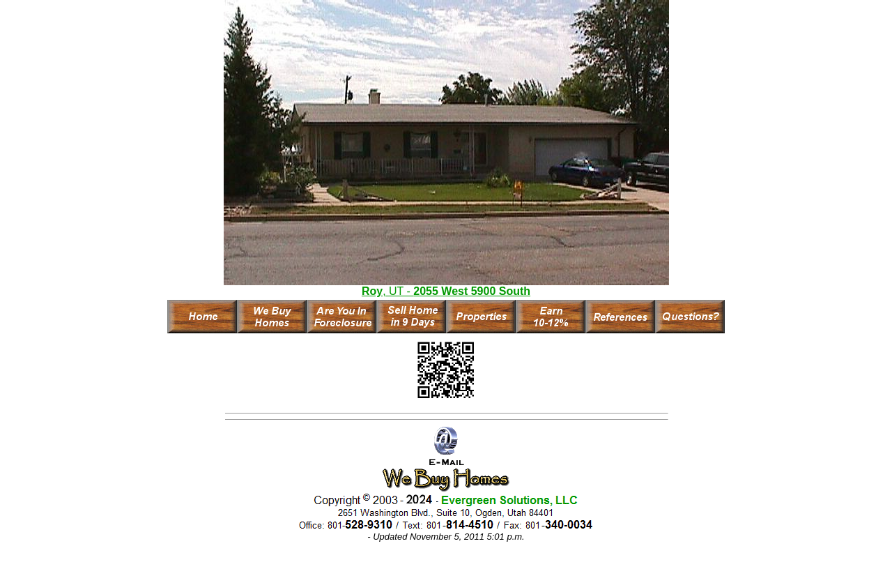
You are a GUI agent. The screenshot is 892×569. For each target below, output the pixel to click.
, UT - (446, 291)
